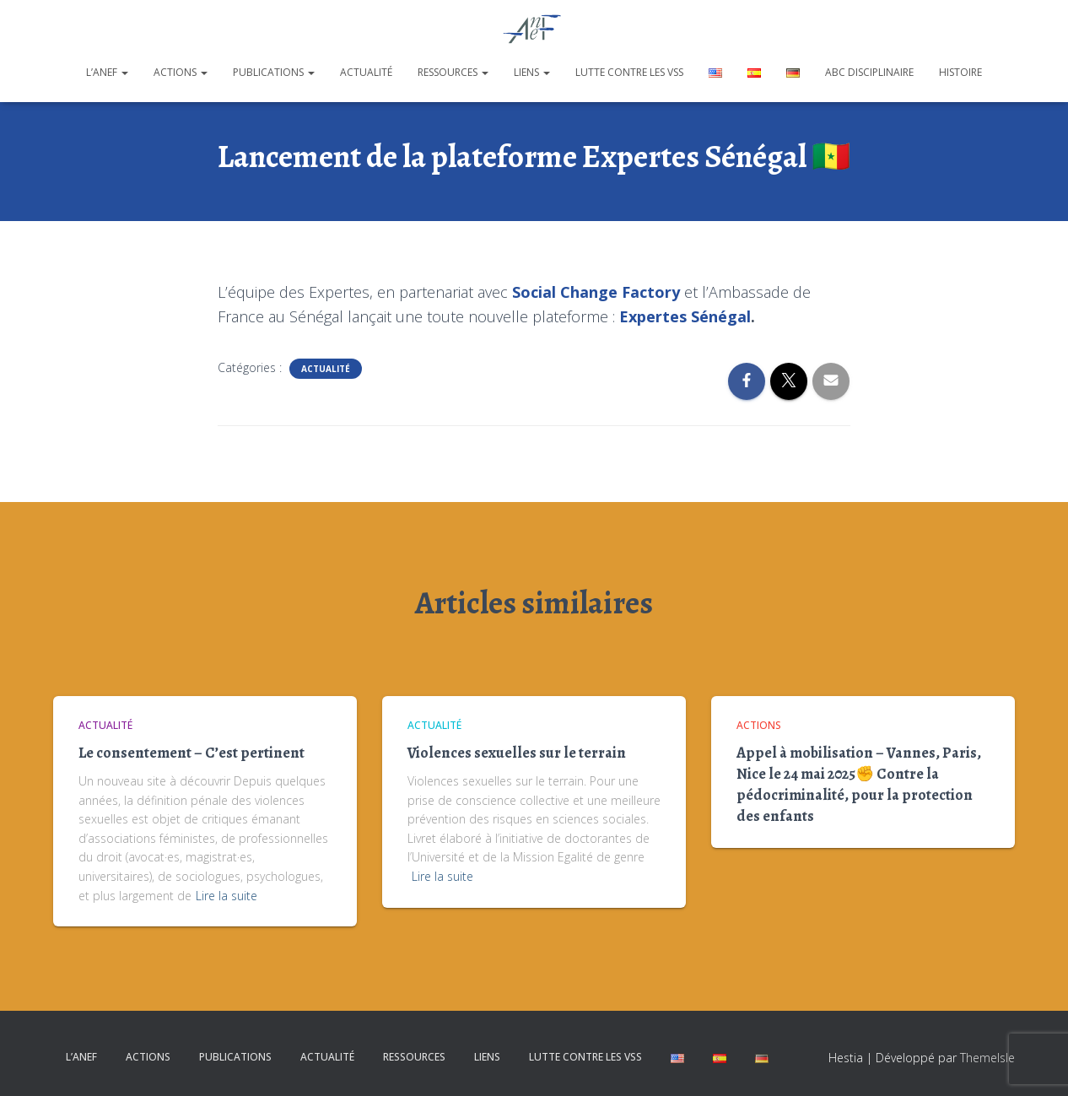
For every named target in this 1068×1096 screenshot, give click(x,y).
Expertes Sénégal (685, 316)
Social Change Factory (596, 292)
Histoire (960, 72)
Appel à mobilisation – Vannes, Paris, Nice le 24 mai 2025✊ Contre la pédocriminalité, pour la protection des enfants (858, 784)
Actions (181, 72)
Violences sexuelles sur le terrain (516, 752)
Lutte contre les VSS (629, 72)
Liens (532, 72)
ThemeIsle (987, 1058)
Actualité (366, 72)
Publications (274, 72)
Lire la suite (226, 896)
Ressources (453, 72)
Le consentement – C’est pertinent (191, 752)
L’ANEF (107, 72)
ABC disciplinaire (869, 72)
